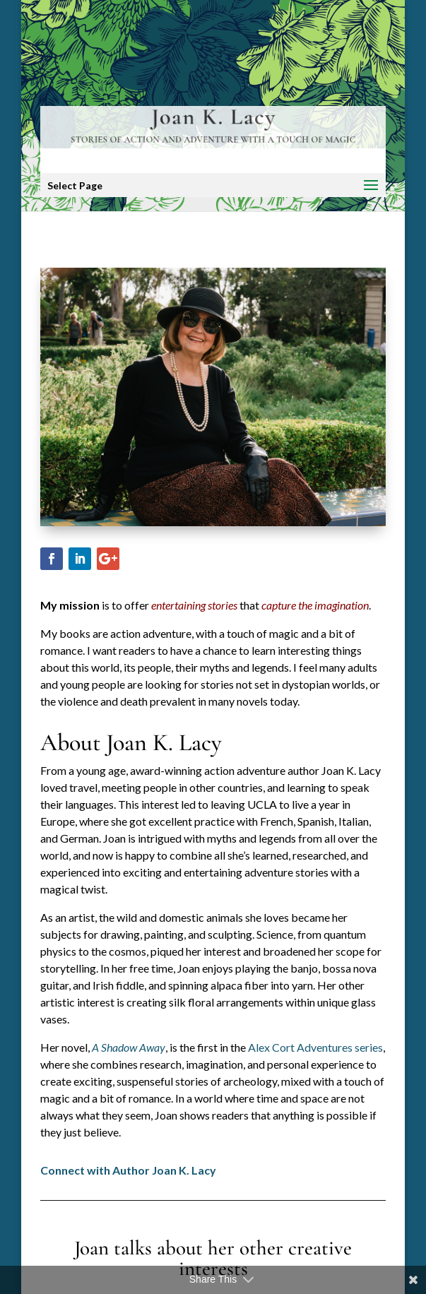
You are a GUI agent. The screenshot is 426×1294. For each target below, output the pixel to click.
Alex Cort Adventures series (315, 1047)
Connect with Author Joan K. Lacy (128, 1170)
